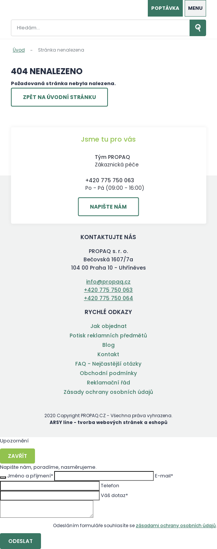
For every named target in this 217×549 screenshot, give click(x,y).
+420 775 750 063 (109, 180)
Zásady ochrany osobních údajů (108, 392)
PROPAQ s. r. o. (30, 9)
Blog (108, 345)
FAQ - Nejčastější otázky (108, 364)
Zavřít (17, 456)
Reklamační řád (108, 382)
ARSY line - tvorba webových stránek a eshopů (108, 422)
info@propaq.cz (108, 281)
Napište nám (108, 206)
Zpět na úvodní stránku (59, 97)
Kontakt (108, 354)
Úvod (19, 50)
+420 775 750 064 (108, 298)
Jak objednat (108, 326)
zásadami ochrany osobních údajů (176, 525)
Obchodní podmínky (108, 373)
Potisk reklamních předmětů (108, 335)
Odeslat (20, 541)
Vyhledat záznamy (198, 28)
